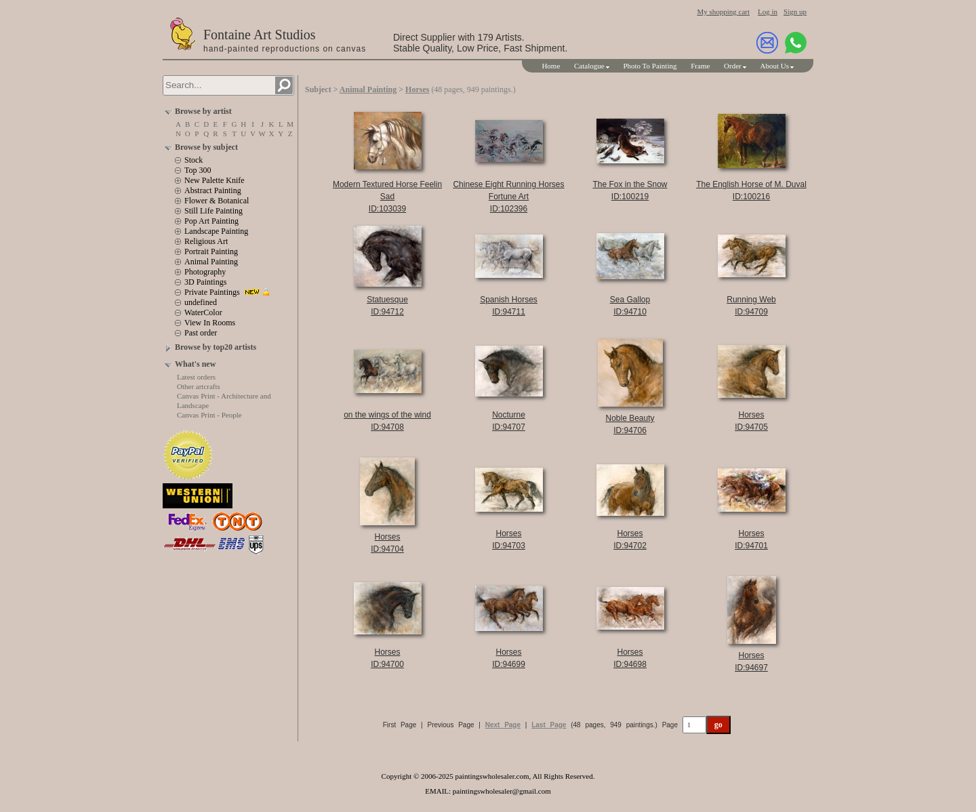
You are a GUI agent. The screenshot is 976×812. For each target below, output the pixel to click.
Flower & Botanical (216, 200)
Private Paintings (212, 292)
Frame (700, 66)
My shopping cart (723, 11)
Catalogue (589, 66)
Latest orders (196, 377)
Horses (417, 89)
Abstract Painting (212, 190)
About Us (774, 66)
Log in (767, 11)
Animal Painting (211, 261)
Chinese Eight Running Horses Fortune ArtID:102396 (508, 197)
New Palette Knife (214, 180)
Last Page (548, 725)
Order (732, 66)
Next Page (503, 725)
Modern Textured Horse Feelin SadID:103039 (387, 197)
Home (551, 66)
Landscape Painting (216, 231)
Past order (200, 333)
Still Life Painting (213, 211)
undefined (200, 302)
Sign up (795, 11)
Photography (205, 272)
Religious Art (206, 241)
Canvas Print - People (209, 415)
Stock (193, 160)
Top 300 (197, 170)
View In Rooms (209, 322)
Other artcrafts (198, 386)
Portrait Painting (211, 251)
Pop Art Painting (211, 221)
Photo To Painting (649, 66)
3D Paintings (205, 282)
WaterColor (203, 312)
